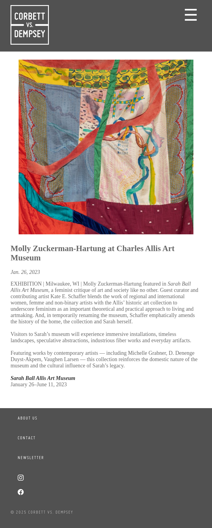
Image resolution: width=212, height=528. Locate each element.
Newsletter (31, 457)
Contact (27, 437)
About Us (27, 418)
